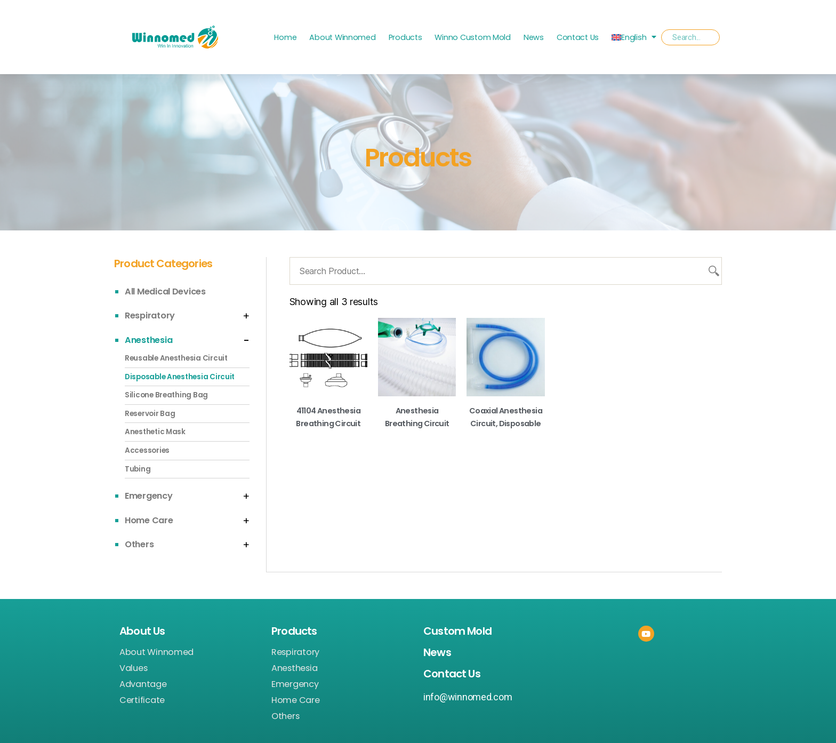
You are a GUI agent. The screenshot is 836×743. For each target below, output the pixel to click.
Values (133, 668)
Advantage (143, 684)
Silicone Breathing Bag (166, 395)
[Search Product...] (506, 271)
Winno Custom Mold (472, 37)
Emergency (149, 496)
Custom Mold (457, 631)
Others (139, 544)
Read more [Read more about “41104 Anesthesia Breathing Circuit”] (328, 440)
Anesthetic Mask (155, 432)
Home (285, 37)
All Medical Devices (165, 291)
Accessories (147, 450)
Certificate (142, 700)
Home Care (149, 520)
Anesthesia (148, 340)
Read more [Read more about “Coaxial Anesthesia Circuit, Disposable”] (505, 440)
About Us (142, 631)
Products (405, 37)
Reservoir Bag (150, 414)
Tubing (137, 469)
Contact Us (578, 37)
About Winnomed (342, 37)
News (534, 37)
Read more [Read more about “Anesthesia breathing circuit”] (417, 440)
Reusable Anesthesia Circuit (176, 358)
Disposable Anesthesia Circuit (180, 377)
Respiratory (150, 315)
